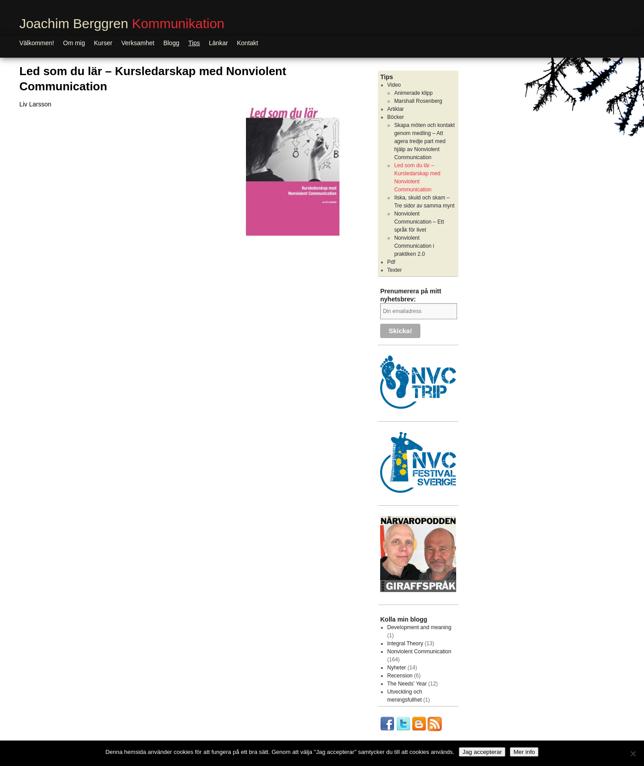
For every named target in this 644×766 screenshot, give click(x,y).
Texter (394, 270)
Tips (194, 43)
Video (394, 85)
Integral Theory (405, 643)
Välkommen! (36, 43)
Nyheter (396, 667)
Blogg (171, 43)
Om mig (74, 43)
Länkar (218, 43)
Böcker (395, 117)
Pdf (391, 262)
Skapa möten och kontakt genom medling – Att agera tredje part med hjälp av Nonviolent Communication (424, 141)
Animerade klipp (413, 93)
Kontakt (247, 43)
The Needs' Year (407, 684)
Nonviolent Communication (419, 651)
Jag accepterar (482, 752)
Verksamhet (137, 43)
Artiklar (395, 109)
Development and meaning (419, 627)
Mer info (524, 752)
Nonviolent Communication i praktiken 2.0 (414, 246)
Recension (400, 676)
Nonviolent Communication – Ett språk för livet (419, 222)
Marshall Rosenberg (418, 101)
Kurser (103, 43)
